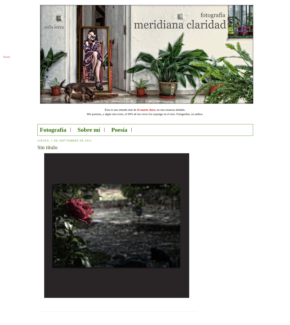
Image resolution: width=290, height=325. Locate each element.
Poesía (119, 130)
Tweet (6, 57)
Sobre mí (88, 130)
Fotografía (53, 130)
